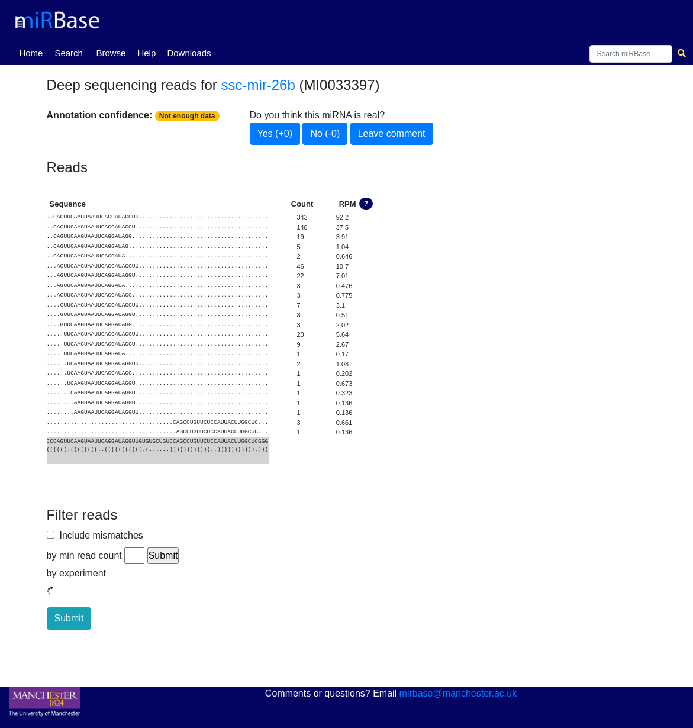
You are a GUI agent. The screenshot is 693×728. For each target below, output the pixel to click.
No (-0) (325, 133)
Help (146, 53)
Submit (69, 618)
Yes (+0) (274, 133)
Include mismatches (98, 535)
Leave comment (392, 133)
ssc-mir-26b (258, 85)
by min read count (84, 555)
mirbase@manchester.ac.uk (458, 693)
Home (33, 52)
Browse (110, 53)
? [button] (366, 203)
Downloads (189, 53)
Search (68, 53)
